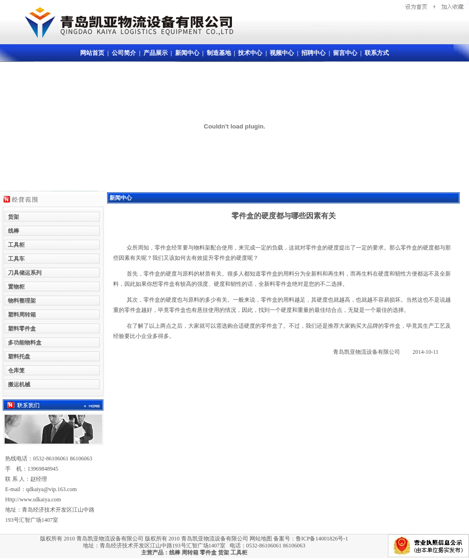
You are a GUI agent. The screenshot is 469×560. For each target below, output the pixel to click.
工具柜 (239, 552)
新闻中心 (187, 52)
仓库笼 (16, 370)
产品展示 (155, 52)
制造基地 (219, 52)
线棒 (174, 552)
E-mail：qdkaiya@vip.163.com (41, 489)
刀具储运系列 (24, 273)
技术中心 (250, 52)
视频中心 (282, 52)
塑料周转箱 (22, 314)
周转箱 (190, 552)
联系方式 (377, 52)
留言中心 (345, 52)
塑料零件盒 (22, 328)
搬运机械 (19, 384)
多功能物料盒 (24, 342)
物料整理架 (22, 300)
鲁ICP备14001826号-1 (322, 538)
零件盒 (208, 552)
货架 (223, 552)
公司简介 (124, 52)
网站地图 (261, 538)
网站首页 (92, 52)
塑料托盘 (19, 356)
